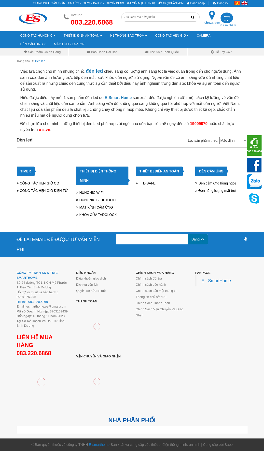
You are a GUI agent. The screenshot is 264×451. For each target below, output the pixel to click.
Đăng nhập (196, 3)
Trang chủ (23, 61)
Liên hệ (150, 3)
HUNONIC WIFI (91, 193)
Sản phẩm (58, 3)
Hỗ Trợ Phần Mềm (170, 3)
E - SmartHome (216, 280)
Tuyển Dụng (115, 3)
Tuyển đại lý (93, 3)
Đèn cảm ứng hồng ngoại (217, 183)
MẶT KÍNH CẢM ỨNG (96, 207)
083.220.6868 (34, 353)
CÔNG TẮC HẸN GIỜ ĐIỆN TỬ (44, 191)
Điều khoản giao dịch (91, 278)
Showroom (212, 23)
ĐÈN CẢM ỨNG (33, 44)
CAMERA (203, 35)
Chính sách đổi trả (149, 278)
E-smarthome (99, 445)
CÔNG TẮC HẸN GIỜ (171, 35)
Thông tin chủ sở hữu (151, 297)
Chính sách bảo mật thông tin (156, 291)
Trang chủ (41, 3)
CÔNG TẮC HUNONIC (38, 35)
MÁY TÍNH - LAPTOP (69, 44)
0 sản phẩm (228, 25)
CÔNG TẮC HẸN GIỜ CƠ (39, 183)
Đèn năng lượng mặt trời (217, 191)
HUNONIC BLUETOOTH (98, 200)
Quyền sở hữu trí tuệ (91, 291)
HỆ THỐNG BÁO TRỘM (128, 35)
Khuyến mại (134, 3)
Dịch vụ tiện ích (87, 284)
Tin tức (74, 3)
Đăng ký (220, 3)
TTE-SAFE (147, 183)
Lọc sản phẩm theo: (203, 140)
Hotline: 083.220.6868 (32, 302)
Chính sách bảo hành (151, 284)
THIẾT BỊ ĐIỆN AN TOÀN (83, 35)
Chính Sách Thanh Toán (153, 303)
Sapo (229, 445)
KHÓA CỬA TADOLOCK (98, 215)
